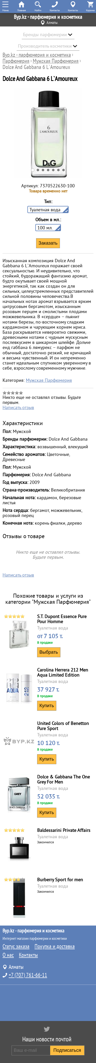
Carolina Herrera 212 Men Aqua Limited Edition (62, 672)
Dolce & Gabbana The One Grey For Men (63, 779)
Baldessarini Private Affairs (63, 830)
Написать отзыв (18, 407)
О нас (8, 955)
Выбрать (48, 652)
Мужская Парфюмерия (49, 380)
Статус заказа (16, 946)
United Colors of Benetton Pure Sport (63, 726)
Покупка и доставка (55, 946)
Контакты (28, 955)
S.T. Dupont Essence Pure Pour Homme (62, 619)
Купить (46, 705)
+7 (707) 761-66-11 (28, 975)
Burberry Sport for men (60, 879)
